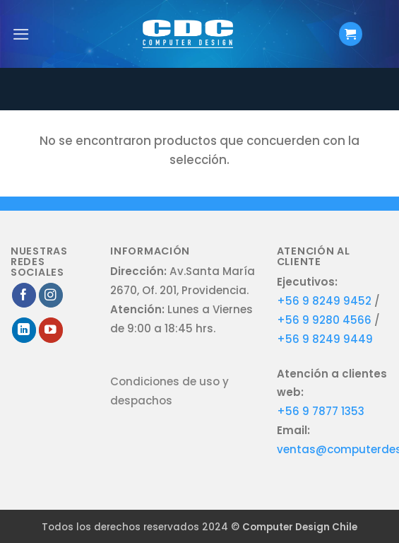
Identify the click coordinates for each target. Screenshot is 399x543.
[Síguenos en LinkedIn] (24, 329)
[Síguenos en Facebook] (24, 295)
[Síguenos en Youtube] (51, 329)
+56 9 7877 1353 (320, 411)
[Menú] (21, 34)
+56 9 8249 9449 (325, 339)
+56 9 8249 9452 (324, 300)
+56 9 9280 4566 (325, 320)
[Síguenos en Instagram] (51, 295)
